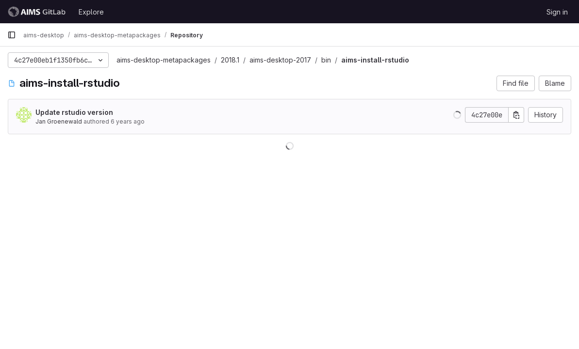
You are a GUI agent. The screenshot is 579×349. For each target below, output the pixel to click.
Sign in (557, 12)
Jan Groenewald (58, 121)
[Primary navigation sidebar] (11, 35)
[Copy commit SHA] (516, 115)
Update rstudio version (74, 112)
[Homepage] (38, 11)
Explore (91, 12)
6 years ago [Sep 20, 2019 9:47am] (128, 121)
